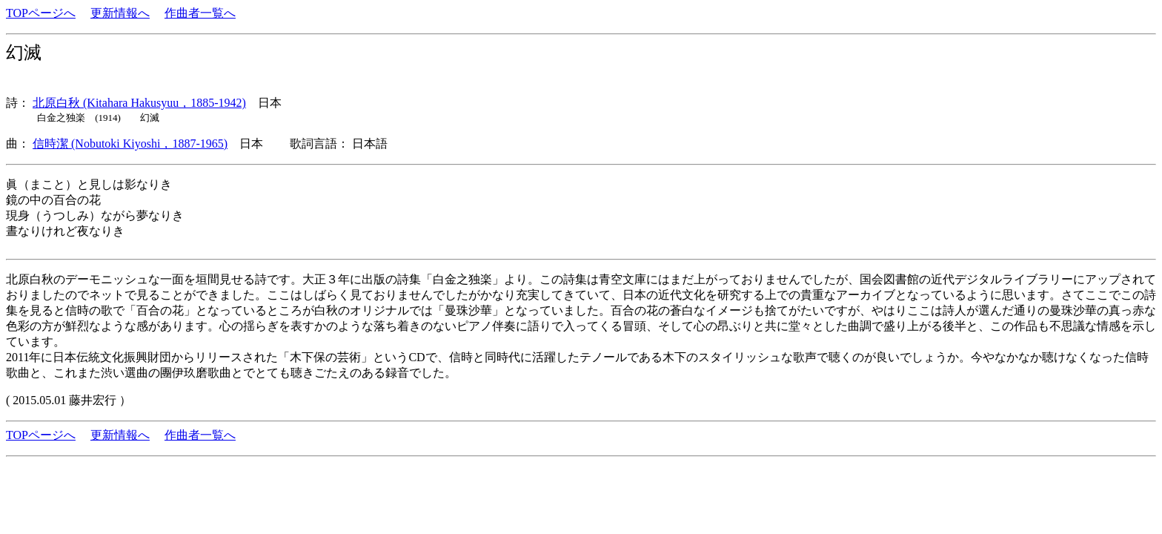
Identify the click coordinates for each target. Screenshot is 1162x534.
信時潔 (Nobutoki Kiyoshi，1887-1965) (130, 143)
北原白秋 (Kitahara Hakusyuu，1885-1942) (139, 102)
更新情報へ (120, 13)
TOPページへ (41, 13)
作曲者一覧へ (200, 13)
